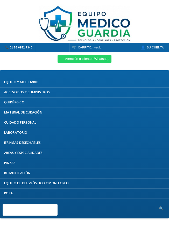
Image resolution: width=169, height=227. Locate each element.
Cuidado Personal (20, 122)
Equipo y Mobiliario (21, 82)
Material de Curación (23, 112)
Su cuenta (155, 47)
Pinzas (10, 163)
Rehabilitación (17, 173)
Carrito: (90, 47)
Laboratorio (15, 132)
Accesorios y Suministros (27, 92)
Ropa (8, 193)
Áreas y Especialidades (23, 153)
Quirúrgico (14, 102)
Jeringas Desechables (22, 142)
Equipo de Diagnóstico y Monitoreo (36, 183)
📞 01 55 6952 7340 (18, 47)
